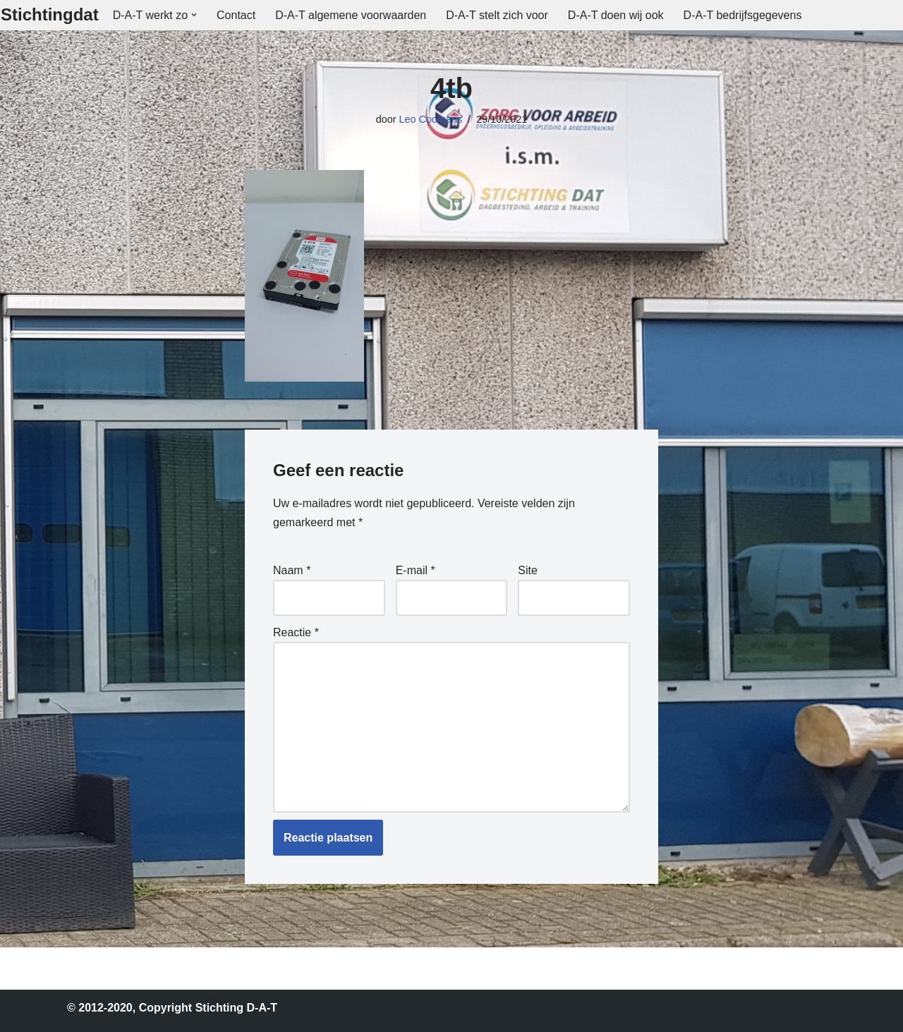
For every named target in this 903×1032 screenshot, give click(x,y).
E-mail (415, 570)
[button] (194, 15)
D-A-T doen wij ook (616, 15)
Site (528, 570)
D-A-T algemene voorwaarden (350, 15)
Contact (236, 15)
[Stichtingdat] (50, 15)
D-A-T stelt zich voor (497, 15)
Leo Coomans (431, 119)
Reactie (296, 632)
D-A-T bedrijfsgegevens (743, 15)
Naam (291, 570)
